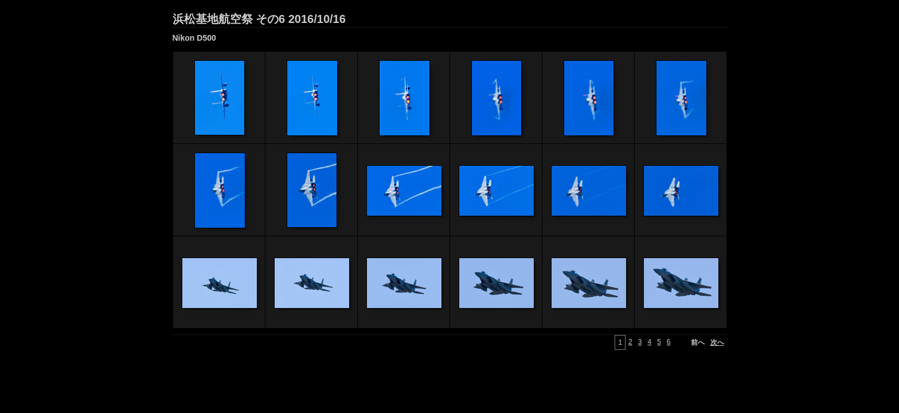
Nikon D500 (194, 37)
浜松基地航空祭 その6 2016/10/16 (259, 19)
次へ (717, 342)
